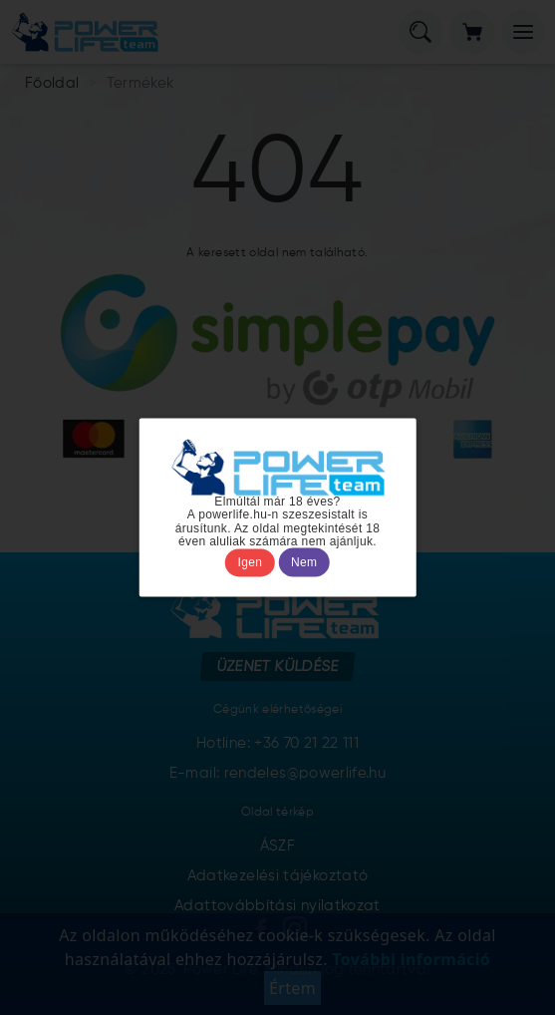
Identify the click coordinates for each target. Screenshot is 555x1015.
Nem (304, 562)
